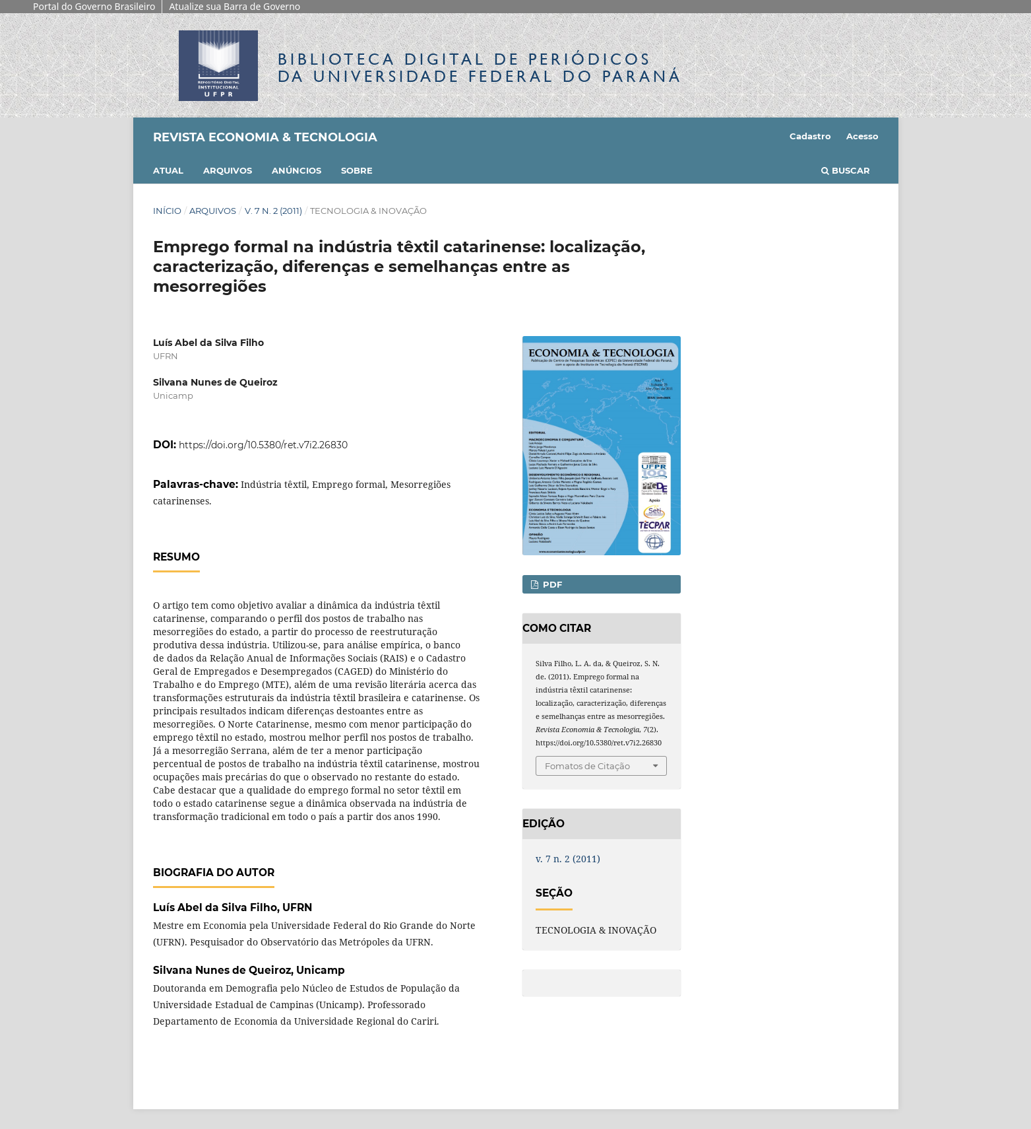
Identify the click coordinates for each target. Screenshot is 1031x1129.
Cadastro (810, 136)
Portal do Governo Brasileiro (94, 6)
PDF (551, 584)
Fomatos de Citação (587, 766)
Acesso (862, 136)
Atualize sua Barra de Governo (234, 6)
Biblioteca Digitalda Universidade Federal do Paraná (480, 67)
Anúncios (296, 170)
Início (167, 210)
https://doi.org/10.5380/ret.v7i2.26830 (263, 445)
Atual (168, 170)
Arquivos (227, 170)
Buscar (845, 170)
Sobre (357, 170)
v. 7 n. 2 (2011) (273, 210)
